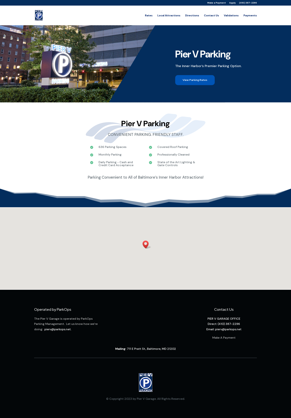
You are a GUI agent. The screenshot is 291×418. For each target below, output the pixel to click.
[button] (147, 244)
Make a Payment (216, 3)
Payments (250, 15)
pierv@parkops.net (57, 329)
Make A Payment (224, 338)
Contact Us (211, 15)
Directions (192, 15)
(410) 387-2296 (248, 3)
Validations (231, 15)
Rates (149, 15)
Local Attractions (168, 15)
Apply (232, 3)
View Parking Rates (195, 80)
